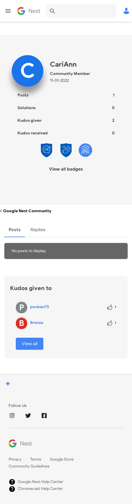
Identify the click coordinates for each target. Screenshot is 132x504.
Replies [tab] (37, 230)
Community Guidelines (29, 466)
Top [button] (8, 383)
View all (29, 344)
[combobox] (81, 11)
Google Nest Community (28, 11)
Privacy (15, 459)
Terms (35, 459)
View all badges (66, 169)
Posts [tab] (15, 230)
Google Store (62, 459)
